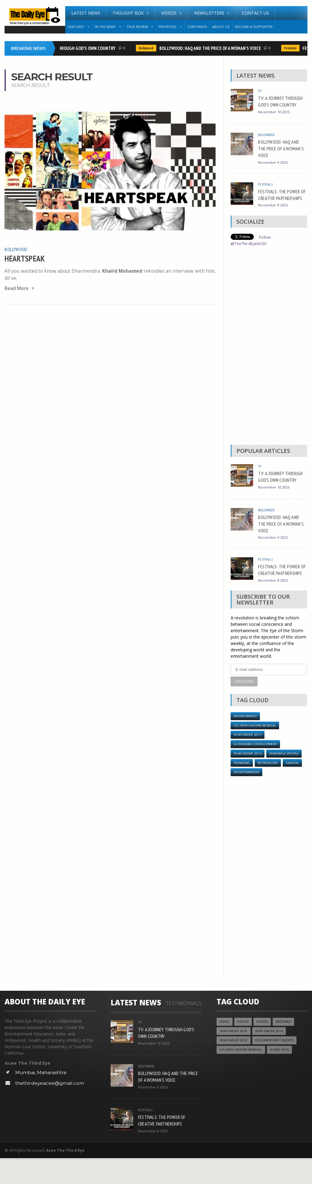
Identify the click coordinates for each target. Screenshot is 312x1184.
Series (225, 1048)
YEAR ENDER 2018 (234, 1067)
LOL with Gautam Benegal (257, 748)
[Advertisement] (269, 358)
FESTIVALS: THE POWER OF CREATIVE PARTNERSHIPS (281, 203)
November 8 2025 (274, 217)
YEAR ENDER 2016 (234, 1057)
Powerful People (285, 778)
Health (245, 1048)
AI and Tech (285, 1077)
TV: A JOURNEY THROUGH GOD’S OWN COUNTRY (72, 48)
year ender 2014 (248, 778)
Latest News (85, 13)
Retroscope (270, 788)
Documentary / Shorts (277, 1067)
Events (265, 1048)
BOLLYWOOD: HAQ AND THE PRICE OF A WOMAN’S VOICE (211, 48)
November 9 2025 (274, 167)
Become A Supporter (254, 26)
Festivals (291, 48)
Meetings (288, 1048)
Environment (246, 738)
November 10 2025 (275, 118)
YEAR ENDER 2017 (248, 758)
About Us (221, 26)
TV (260, 90)
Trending (242, 788)
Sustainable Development (258, 768)
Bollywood (147, 48)
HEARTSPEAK (27, 258)
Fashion (296, 788)
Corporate (197, 26)
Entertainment (247, 798)
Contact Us (255, 13)
